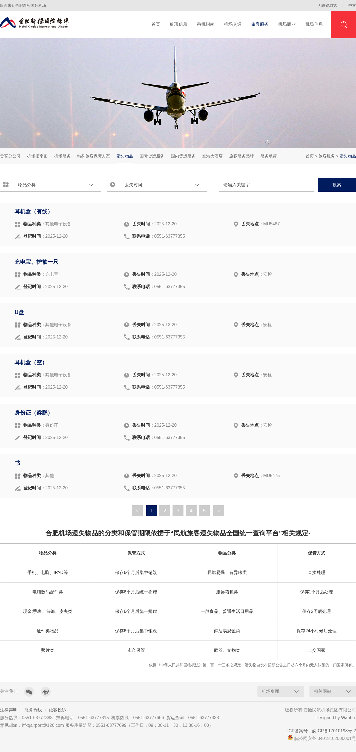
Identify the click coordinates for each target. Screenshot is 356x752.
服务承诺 (268, 156)
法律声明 (9, 710)
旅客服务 (260, 24)
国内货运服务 (183, 156)
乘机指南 (205, 24)
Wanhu (348, 717)
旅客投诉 (57, 710)
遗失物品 (125, 159)
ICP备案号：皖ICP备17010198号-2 (321, 730)
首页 (155, 24)
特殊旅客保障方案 (93, 156)
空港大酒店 (212, 156)
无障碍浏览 (327, 5)
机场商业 (287, 24)
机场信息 (314, 24)
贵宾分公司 (10, 156)
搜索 (336, 184)
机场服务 (62, 156)
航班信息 (178, 24)
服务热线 (33, 710)
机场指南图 (37, 156)
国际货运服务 (152, 156)
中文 (352, 5)
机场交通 (233, 24)
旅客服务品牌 (241, 156)
